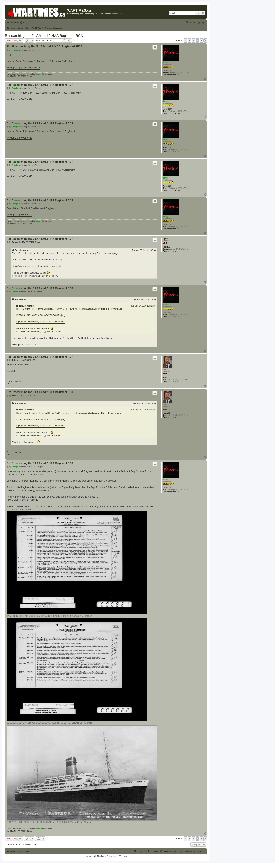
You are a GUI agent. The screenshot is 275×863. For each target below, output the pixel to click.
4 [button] (201, 40)
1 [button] (189, 40)
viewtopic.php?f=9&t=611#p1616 (23, 67)
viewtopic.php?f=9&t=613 (19, 176)
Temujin (166, 62)
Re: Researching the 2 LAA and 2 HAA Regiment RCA (44, 46)
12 (169, 247)
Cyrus (165, 239)
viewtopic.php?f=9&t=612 (19, 99)
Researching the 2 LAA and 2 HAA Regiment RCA (44, 36)
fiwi (8, 76)
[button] (185, 40)
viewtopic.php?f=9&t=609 (19, 214)
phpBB (96, 856)
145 (178, 75)
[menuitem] (23, 23)
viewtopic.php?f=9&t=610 (19, 137)
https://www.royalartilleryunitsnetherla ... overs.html (36, 266)
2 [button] (193, 40)
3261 (170, 71)
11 (169, 377)
